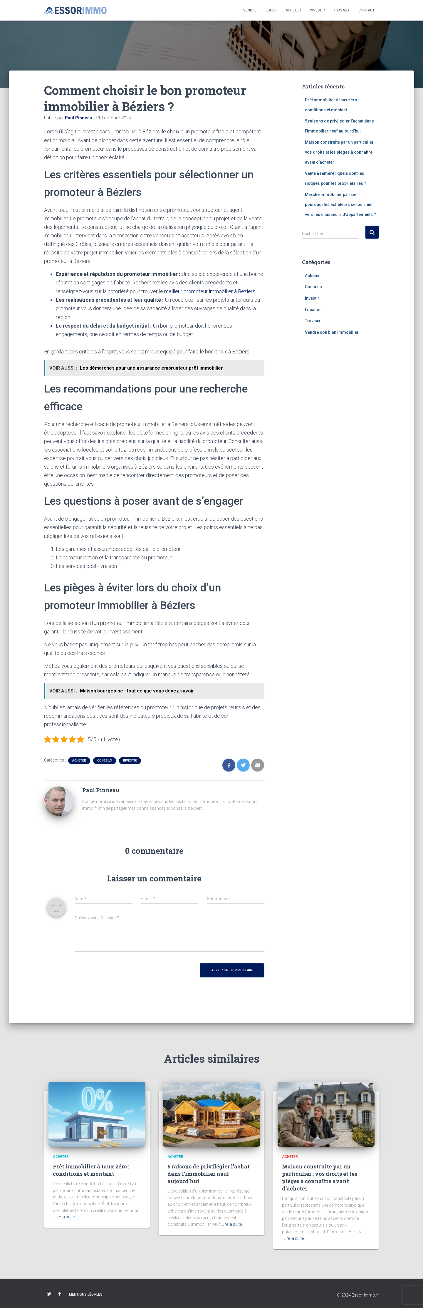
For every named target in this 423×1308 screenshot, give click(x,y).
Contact (366, 10)
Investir (317, 10)
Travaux (342, 10)
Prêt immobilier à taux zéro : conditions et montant (91, 1170)
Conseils (104, 760)
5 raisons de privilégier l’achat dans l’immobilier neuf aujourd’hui (208, 1173)
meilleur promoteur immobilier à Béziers (209, 291)
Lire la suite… (65, 1217)
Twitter (49, 1294)
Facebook (59, 1294)
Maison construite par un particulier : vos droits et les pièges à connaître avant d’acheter (340, 152)
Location (313, 309)
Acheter (293, 10)
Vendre (250, 10)
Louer (271, 10)
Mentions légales (86, 1294)
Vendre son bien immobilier (332, 332)
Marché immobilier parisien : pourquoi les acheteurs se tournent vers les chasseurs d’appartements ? (340, 204)
